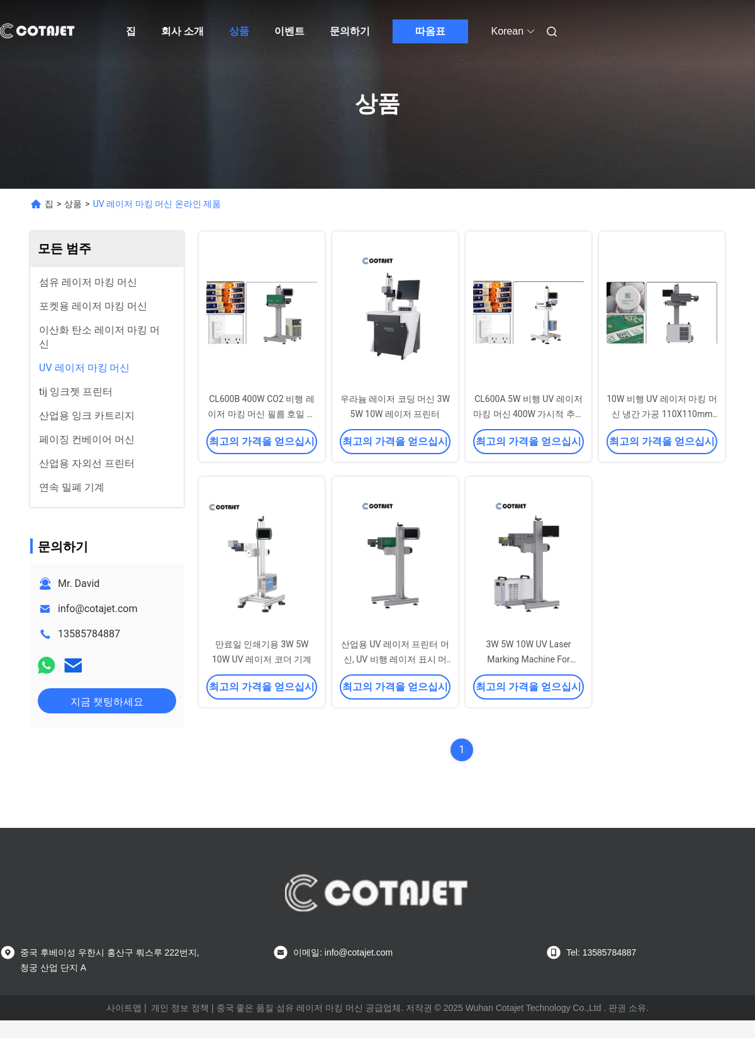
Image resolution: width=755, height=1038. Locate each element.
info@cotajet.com (98, 609)
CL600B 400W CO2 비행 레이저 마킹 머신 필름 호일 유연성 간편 (261, 414)
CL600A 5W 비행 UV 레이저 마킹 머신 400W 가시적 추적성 (528, 414)
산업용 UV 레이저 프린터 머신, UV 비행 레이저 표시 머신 (395, 659)
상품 (239, 31)
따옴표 (430, 31)
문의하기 (350, 31)
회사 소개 (182, 31)
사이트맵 (124, 1008)
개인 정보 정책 (180, 1008)
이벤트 (289, 31)
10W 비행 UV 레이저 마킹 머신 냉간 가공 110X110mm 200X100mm (662, 414)
